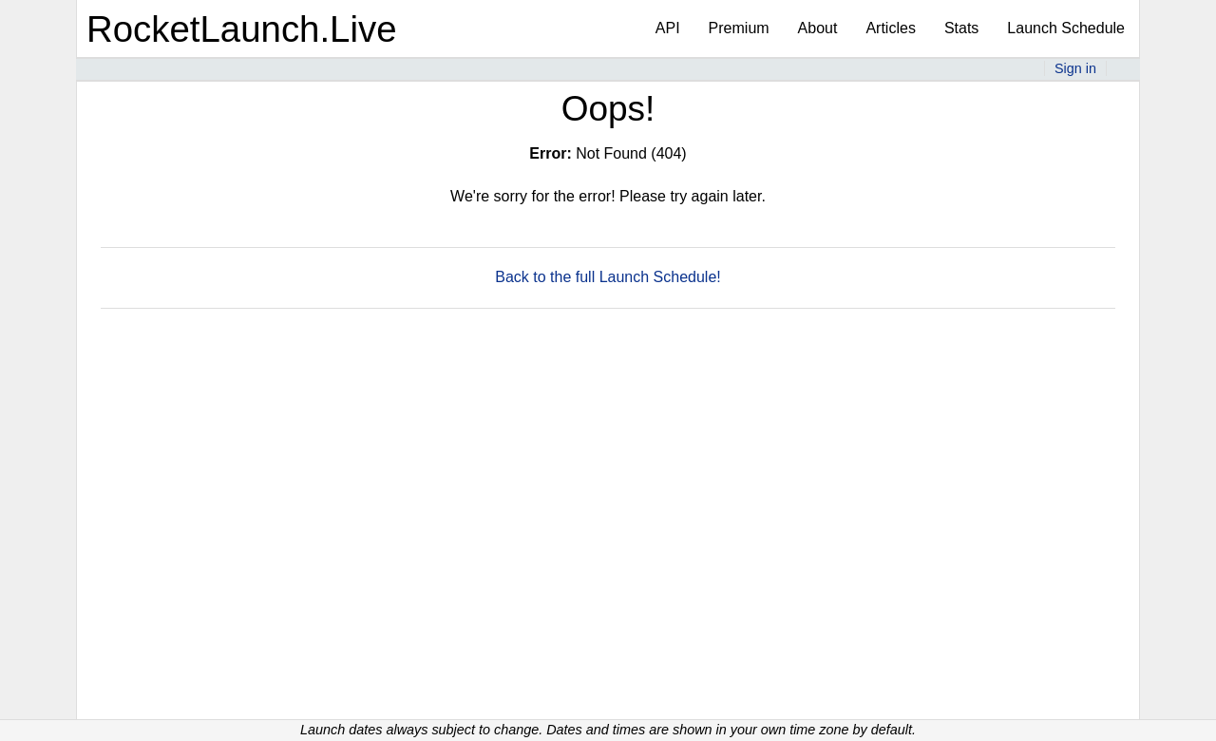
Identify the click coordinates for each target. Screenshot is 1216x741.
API (668, 28)
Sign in (1075, 68)
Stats (961, 28)
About (818, 28)
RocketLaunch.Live (241, 29)
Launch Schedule (1066, 28)
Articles (890, 28)
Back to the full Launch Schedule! (608, 277)
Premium (739, 28)
